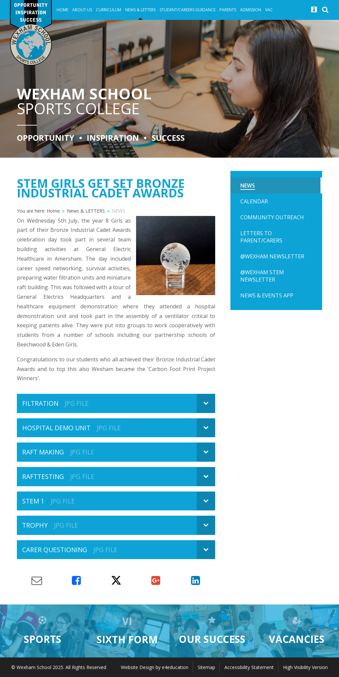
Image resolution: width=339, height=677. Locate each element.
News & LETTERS (86, 211)
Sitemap (206, 667)
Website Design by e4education (154, 667)
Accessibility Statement (249, 667)
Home (53, 211)
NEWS (118, 211)
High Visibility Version (305, 667)
